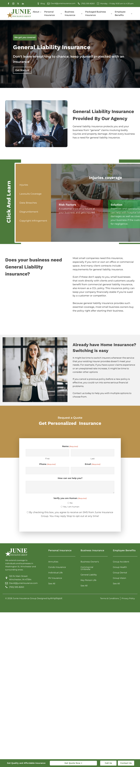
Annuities (53, 561)
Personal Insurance (49, 13)
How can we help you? (70, 478)
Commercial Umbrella (87, 568)
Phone (47, 464)
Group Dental (120, 572)
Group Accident (121, 561)
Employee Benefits (120, 13)
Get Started (22, 70)
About (36, 12)
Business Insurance (70, 13)
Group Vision (119, 578)
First (47, 458)
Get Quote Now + (73, 763)
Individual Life (55, 572)
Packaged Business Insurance (95, 13)
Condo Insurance (57, 567)
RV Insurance (55, 578)
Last (93, 458)
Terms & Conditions (109, 598)
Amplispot (56, 598)
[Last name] (92, 452)
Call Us (108, 763)
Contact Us (126, 763)
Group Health (120, 567)
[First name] (47, 452)
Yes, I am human (71, 506)
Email (92, 464)
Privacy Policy (128, 598)
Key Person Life (88, 580)
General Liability (89, 574)
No (71, 503)
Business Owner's (90, 561)
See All (51, 583)
